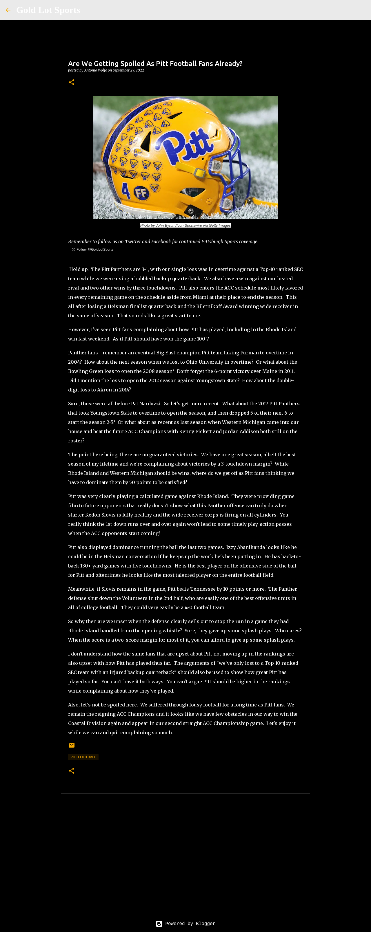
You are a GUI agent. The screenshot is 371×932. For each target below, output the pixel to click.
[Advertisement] (185, 861)
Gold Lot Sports (48, 10)
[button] (71, 83)
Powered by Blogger (185, 923)
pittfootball (83, 757)
